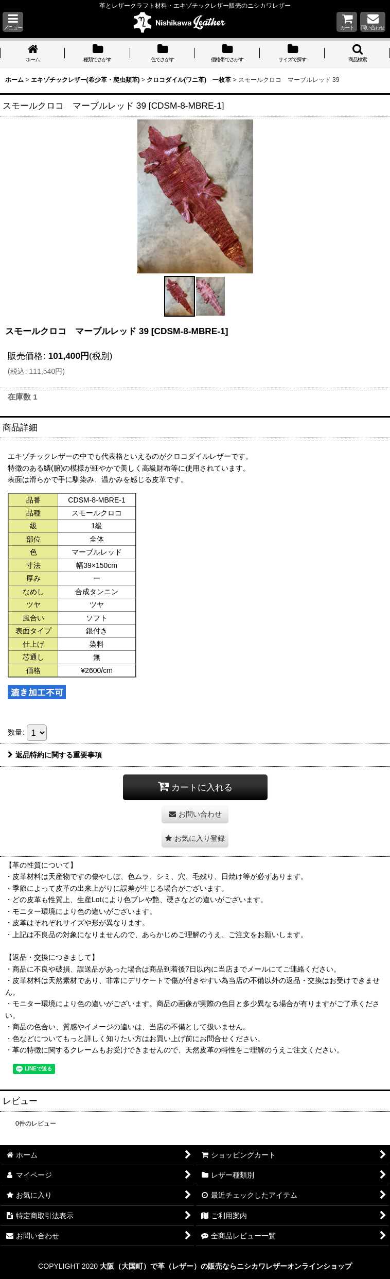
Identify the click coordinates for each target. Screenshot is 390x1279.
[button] (13, 22)
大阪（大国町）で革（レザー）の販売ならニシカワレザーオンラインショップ (226, 1266)
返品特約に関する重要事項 (55, 755)
